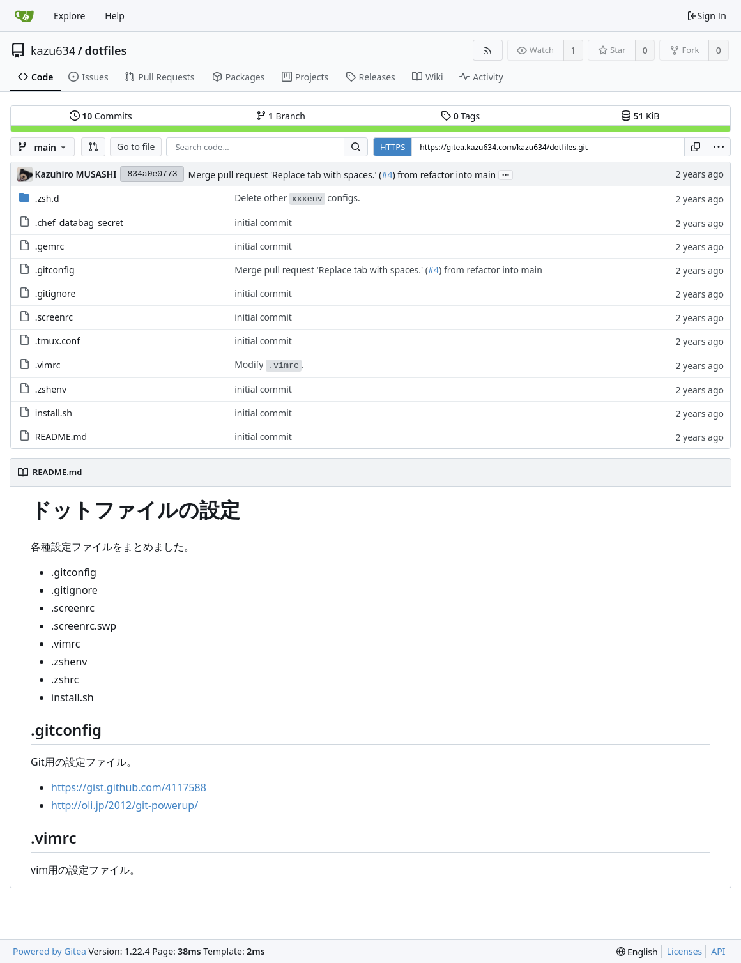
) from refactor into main (444, 175)
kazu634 (53, 50)
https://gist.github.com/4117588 (128, 787)
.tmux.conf (57, 341)
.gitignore (55, 293)
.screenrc (54, 317)
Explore (69, 16)
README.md (61, 436)
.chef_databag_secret (79, 222)
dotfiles (105, 50)
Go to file (136, 146)
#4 (386, 175)
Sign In (706, 16)
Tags (460, 116)
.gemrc (50, 246)
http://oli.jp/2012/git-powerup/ (124, 805)
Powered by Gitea (49, 951)
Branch (281, 116)
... (506, 174)
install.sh (53, 413)
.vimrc (48, 365)
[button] (93, 146)
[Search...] (356, 146)
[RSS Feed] (488, 50)
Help (115, 16)
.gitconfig (55, 270)
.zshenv (50, 389)
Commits (101, 116)
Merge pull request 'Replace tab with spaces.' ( (284, 175)
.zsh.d (47, 198)
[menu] (719, 146)
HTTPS (392, 147)
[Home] (24, 15)
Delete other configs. (297, 198)
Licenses (685, 951)
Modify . (269, 365)
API (718, 951)
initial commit (263, 222)
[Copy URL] (695, 146)
